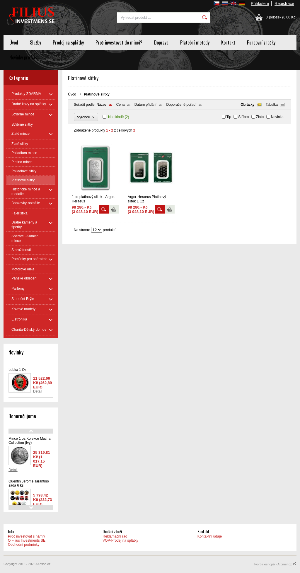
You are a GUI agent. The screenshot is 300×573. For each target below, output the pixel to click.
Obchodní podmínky (23, 545)
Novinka (277, 117)
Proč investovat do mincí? (119, 42)
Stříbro (243, 117)
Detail (37, 391)
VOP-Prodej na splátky (120, 540)
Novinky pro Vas (23, 57)
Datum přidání (145, 105)
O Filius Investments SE (26, 540)
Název (101, 105)
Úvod (13, 42)
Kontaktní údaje (209, 536)
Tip (228, 117)
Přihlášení (260, 3)
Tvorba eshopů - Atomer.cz (274, 564)
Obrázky (247, 105)
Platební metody (194, 42)
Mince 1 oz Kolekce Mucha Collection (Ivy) (29, 440)
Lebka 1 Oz (17, 370)
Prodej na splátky (68, 42)
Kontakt (228, 42)
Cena (120, 105)
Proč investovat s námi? (26, 536)
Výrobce (86, 117)
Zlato (260, 117)
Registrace (284, 3)
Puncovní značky (261, 42)
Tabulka (272, 105)
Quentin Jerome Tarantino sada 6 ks (28, 483)
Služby (35, 42)
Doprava (161, 42)
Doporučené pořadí (181, 105)
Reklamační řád (115, 536)
